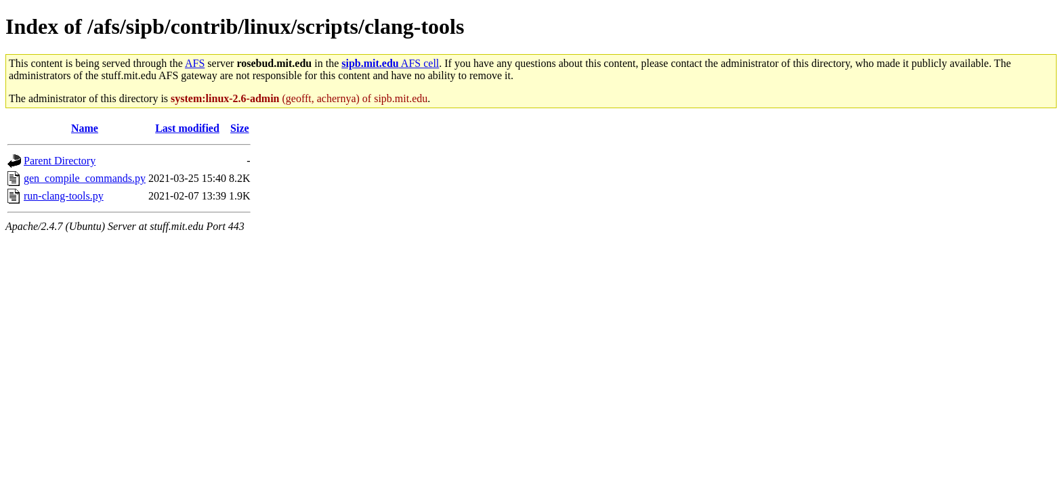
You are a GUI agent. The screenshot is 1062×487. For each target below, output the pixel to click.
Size (239, 128)
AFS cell (390, 63)
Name (84, 128)
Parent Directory (59, 160)
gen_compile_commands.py (85, 178)
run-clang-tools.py (64, 196)
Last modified (187, 128)
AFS (195, 63)
